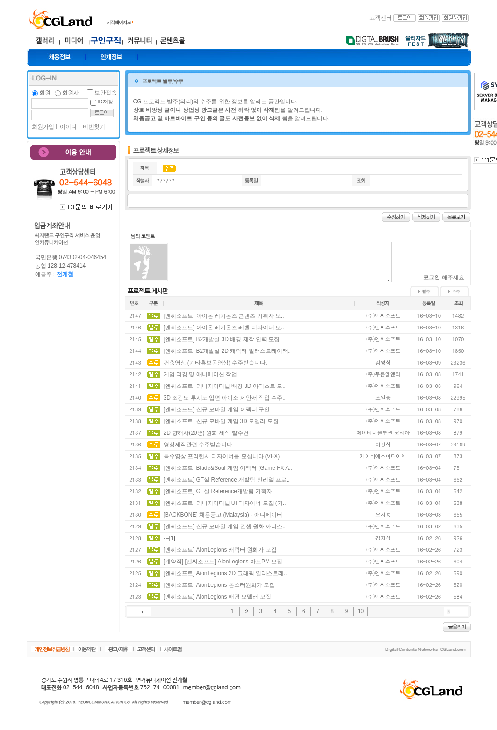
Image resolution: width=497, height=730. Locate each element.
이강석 (383, 444)
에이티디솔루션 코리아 (383, 432)
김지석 (383, 537)
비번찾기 (93, 127)
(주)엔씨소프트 (383, 315)
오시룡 (383, 514)
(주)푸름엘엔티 (383, 374)
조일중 (383, 397)
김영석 (383, 362)
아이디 (67, 127)
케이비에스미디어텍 (383, 456)
